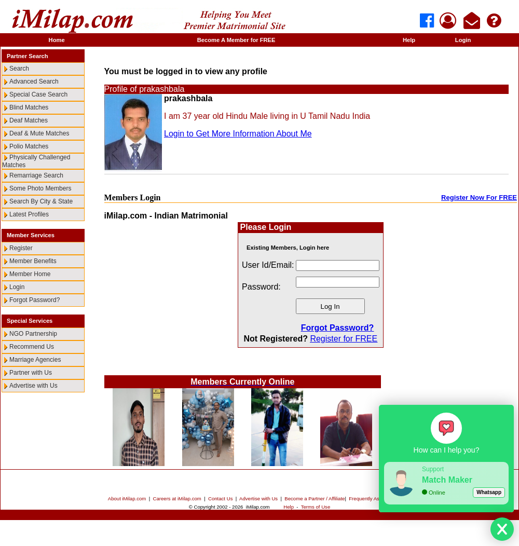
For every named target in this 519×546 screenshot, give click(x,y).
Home (57, 40)
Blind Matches (28, 107)
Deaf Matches (28, 120)
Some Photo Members (40, 188)
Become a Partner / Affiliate (314, 498)
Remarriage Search (36, 175)
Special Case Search (38, 94)
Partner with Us (30, 372)
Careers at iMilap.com (177, 498)
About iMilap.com (127, 498)
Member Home (29, 274)
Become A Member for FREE (236, 40)
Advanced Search (34, 81)
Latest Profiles (29, 214)
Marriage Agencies (35, 359)
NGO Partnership (33, 333)
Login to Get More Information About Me (238, 133)
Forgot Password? (34, 300)
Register (21, 248)
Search (19, 68)
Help (409, 40)
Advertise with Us (33, 385)
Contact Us (220, 498)
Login (463, 40)
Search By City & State (41, 201)
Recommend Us (31, 346)
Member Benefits (33, 261)
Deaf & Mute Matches (39, 133)
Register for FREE (343, 338)
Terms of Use (316, 507)
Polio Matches (28, 146)
